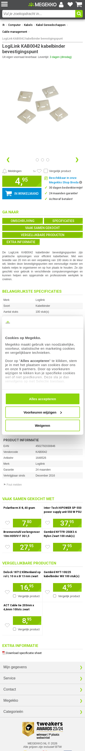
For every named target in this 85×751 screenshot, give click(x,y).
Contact (9, 689)
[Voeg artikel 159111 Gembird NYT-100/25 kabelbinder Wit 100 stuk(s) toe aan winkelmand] (67, 587)
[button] (14, 4)
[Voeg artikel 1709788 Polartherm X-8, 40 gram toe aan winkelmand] (27, 523)
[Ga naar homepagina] (42, 4)
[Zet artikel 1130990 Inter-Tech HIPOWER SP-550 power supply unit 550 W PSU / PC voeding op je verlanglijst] (47, 523)
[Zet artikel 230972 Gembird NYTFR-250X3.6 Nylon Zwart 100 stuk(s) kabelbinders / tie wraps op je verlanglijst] (47, 547)
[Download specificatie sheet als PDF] (42, 652)
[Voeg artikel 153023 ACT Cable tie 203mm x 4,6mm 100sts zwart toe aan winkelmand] (27, 620)
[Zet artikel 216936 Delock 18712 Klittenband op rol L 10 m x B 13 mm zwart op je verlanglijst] (7, 592)
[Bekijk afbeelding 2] (47, 159)
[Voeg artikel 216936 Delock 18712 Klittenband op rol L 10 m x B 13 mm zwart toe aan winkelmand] (27, 587)
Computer (14, 25)
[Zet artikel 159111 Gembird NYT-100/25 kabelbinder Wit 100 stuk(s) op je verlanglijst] (47, 592)
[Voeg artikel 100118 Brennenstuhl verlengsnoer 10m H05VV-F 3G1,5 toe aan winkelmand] (27, 547)
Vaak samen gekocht (42, 228)
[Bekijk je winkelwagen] (79, 4)
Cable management (14, 31)
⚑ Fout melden (12, 484)
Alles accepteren (42, 399)
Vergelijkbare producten (42, 235)
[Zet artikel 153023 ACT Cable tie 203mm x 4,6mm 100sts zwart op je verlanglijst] (7, 625)
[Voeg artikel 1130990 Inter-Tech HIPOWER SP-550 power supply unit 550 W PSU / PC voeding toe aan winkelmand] (67, 523)
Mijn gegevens (15, 667)
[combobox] (38, 13)
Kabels (28, 25)
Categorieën (13, 712)
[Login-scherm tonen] (61, 4)
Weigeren (42, 425)
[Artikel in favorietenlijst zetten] (39, 171)
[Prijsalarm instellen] (12, 171)
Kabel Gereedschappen (51, 25)
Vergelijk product (60, 171)
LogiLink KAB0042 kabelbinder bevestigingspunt (32, 38)
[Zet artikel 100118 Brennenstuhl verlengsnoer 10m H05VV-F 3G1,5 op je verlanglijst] (7, 547)
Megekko (10, 700)
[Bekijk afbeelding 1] (42, 159)
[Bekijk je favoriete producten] (70, 4)
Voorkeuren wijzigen (43, 412)
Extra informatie (21, 242)
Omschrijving (22, 221)
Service (9, 678)
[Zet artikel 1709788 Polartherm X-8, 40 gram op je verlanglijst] (7, 523)
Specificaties (63, 221)
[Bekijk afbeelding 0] (37, 159)
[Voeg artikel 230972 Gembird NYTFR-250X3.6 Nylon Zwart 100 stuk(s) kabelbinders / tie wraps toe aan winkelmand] (67, 547)
